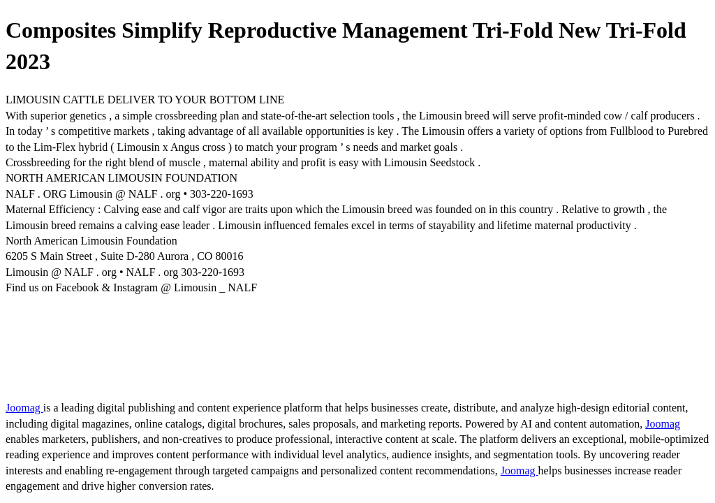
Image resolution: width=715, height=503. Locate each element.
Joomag (24, 408)
